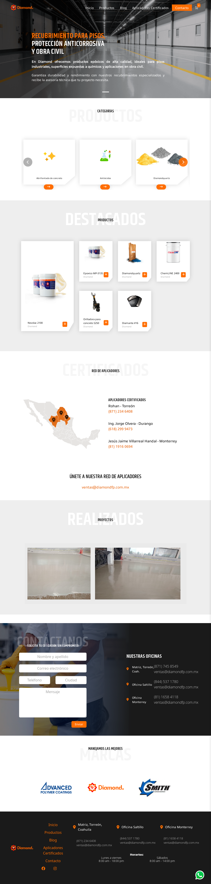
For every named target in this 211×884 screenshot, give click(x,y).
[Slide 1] (105, 92)
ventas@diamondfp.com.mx (105, 487)
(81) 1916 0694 (120, 446)
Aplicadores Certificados (150, 8)
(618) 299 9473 (120, 428)
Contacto (182, 8)
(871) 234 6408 (120, 411)
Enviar (79, 724)
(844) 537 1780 (166, 681)
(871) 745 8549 (166, 666)
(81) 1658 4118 (166, 696)
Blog (123, 8)
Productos (106, 8)
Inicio (89, 8)
